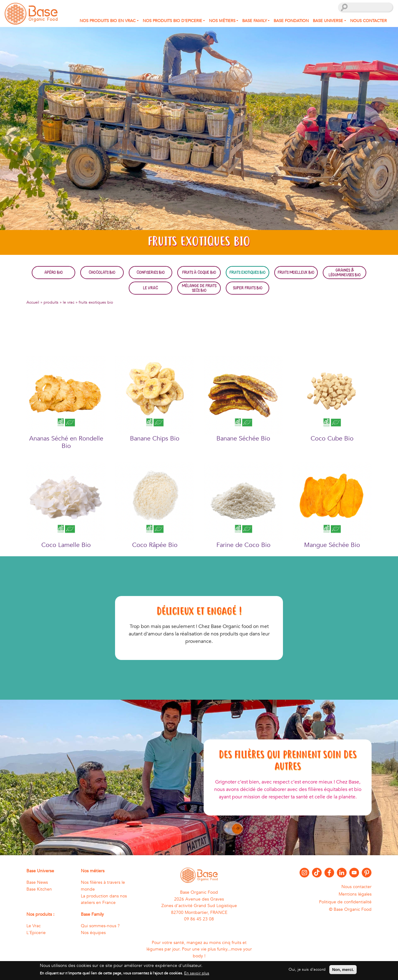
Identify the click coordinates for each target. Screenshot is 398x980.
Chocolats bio (102, 272)
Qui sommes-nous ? (100, 926)
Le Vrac (150, 287)
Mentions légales (355, 894)
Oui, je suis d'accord (307, 971)
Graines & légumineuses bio (345, 272)
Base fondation (291, 21)
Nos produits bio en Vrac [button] (108, 21)
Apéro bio (53, 272)
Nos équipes (93, 933)
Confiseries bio (151, 272)
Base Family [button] (254, 21)
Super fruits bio (247, 287)
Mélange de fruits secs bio (199, 287)
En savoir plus (196, 975)
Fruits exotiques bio (247, 272)
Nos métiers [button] (222, 21)
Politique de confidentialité (345, 902)
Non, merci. (343, 971)
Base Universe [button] (328, 21)
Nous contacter (368, 21)
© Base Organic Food (350, 909)
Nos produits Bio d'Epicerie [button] (172, 21)
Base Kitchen (39, 889)
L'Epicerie (36, 933)
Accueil (32, 302)
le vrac (68, 302)
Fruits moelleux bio (296, 272)
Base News (37, 882)
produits (51, 302)
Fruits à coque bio (199, 272)
